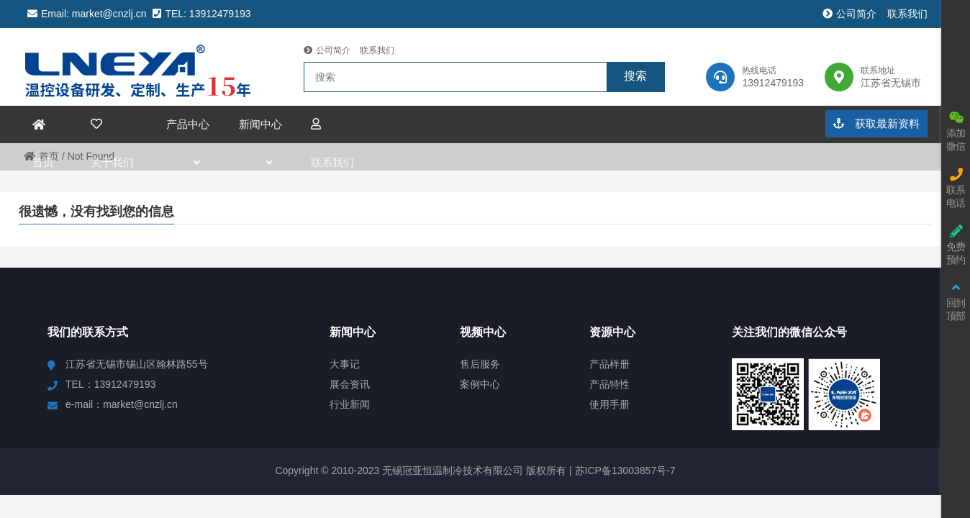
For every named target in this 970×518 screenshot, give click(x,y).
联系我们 (907, 13)
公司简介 (849, 13)
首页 (41, 156)
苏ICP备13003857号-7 (624, 470)
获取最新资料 (876, 123)
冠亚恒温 (144, 67)
